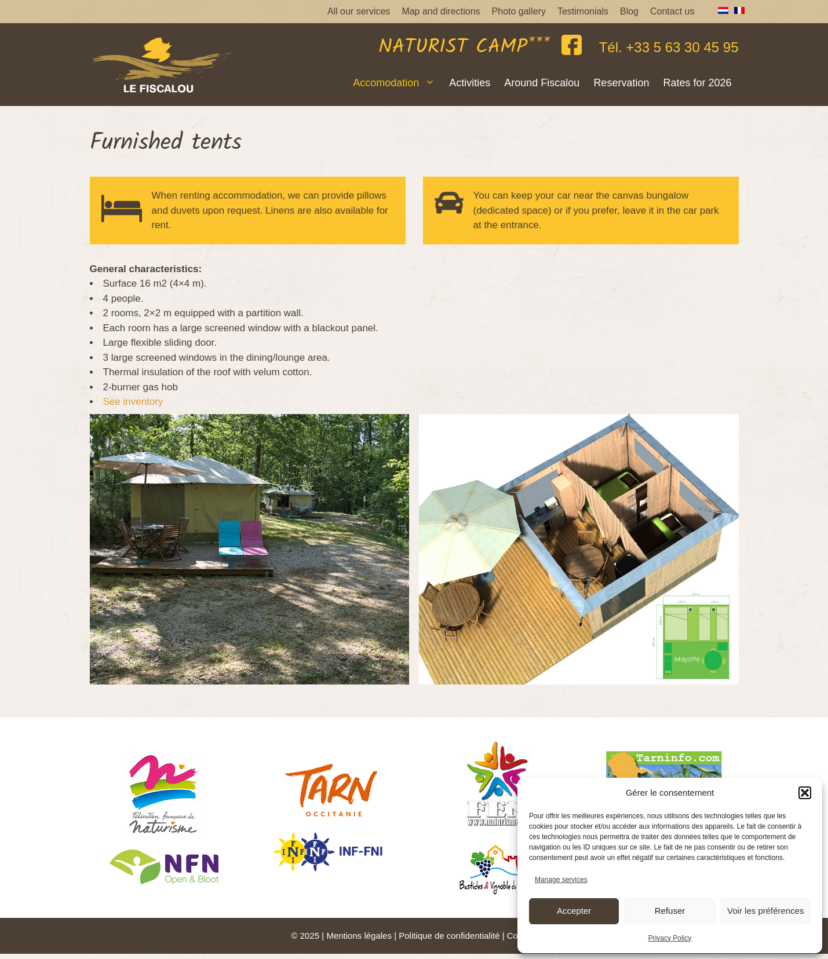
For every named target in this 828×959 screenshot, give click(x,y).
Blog (629, 11)
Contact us (672, 11)
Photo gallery (519, 11)
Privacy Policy (670, 938)
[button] (805, 793)
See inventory (133, 401)
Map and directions (441, 11)
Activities (469, 83)
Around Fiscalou (541, 83)
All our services (358, 11)
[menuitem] (720, 10)
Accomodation (397, 82)
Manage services (561, 880)
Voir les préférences (765, 911)
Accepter (574, 911)
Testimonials (582, 11)
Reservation (621, 83)
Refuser (670, 911)
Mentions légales (359, 935)
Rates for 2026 (697, 83)
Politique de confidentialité (449, 935)
